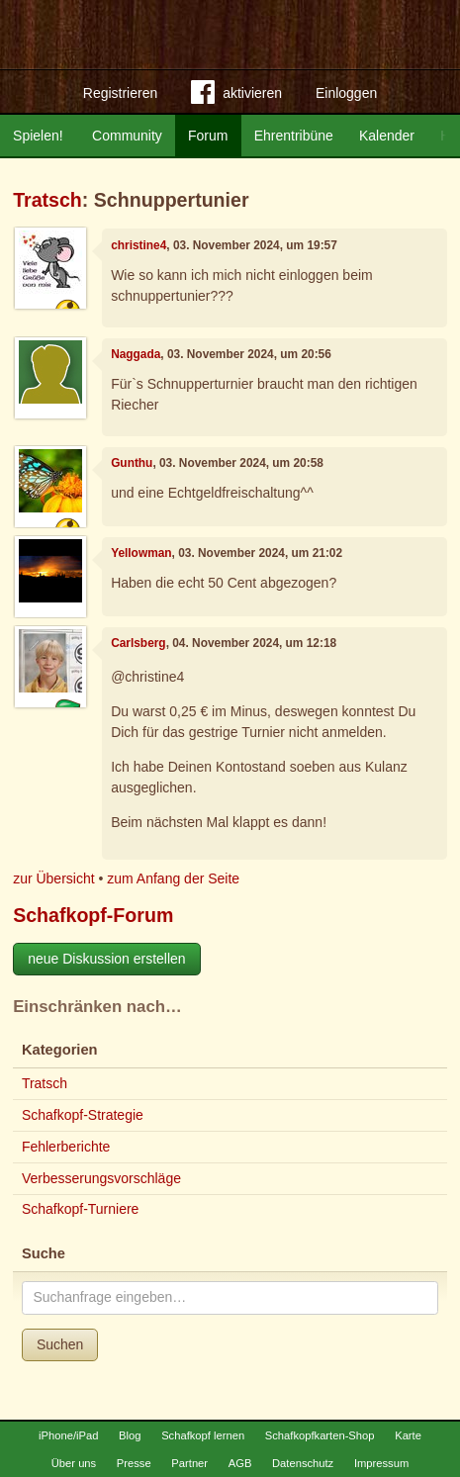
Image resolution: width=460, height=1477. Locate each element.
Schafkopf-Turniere (80, 1209)
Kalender (386, 135)
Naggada (135, 354)
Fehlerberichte (66, 1146)
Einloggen (346, 93)
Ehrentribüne (293, 135)
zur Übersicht (53, 878)
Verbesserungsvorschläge (101, 1178)
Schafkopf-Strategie (82, 1115)
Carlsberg (138, 643)
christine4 (138, 245)
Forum (208, 135)
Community (127, 135)
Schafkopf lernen (202, 1435)
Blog (129, 1435)
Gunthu (131, 463)
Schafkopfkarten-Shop (320, 1435)
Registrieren (120, 93)
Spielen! (38, 135)
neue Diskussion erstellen (107, 959)
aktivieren (236, 96)
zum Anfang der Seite (173, 878)
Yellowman (141, 553)
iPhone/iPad (68, 1435)
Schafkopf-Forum (93, 915)
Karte (408, 1435)
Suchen (60, 1344)
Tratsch (47, 200)
